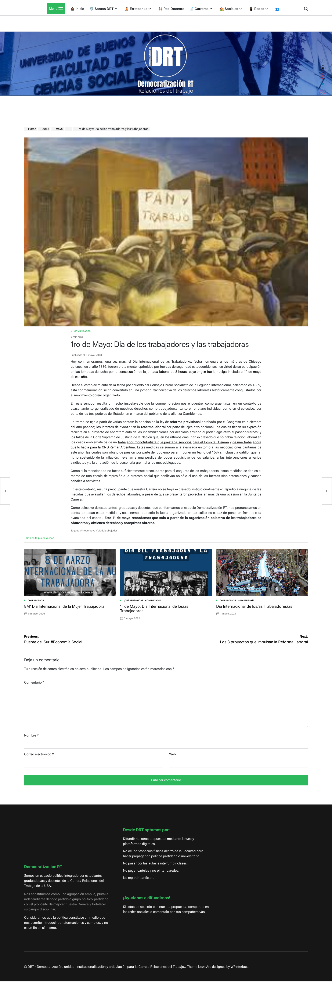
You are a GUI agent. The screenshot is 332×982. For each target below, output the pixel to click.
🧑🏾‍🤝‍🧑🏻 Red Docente (171, 9)
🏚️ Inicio (77, 9)
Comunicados (82, 331)
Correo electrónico (39, 754)
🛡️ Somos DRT (103, 9)
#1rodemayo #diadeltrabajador (98, 530)
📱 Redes (258, 9)
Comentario (34, 682)
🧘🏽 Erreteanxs (138, 9)
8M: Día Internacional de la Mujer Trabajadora (64, 606)
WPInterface (239, 967)
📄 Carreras (201, 9)
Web (172, 754)
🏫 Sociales (231, 9)
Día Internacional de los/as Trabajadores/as (254, 606)
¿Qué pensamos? (133, 600)
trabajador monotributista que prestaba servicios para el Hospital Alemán (173, 442)
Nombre (31, 735)
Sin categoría (246, 600)
